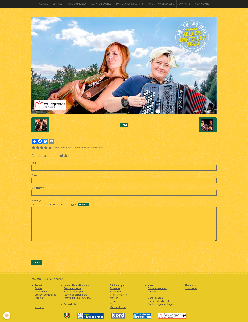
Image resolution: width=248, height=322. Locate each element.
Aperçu (83, 204)
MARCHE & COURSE (101, 4)
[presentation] (55, 250)
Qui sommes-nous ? (157, 288)
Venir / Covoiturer (118, 294)
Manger (114, 298)
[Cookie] (6, 315)
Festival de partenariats (75, 294)
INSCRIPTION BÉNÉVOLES (161, 4)
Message (36, 200)
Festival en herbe (72, 288)
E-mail (34, 175)
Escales (38, 288)
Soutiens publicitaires (45, 294)
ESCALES (57, 4)
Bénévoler (115, 288)
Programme (41, 291)
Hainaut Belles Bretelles (159, 301)
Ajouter (37, 262)
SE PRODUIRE (202, 4)
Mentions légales (39, 308)
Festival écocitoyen (73, 291)
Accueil (38, 285)
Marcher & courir (118, 307)
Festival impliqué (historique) (78, 298)
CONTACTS (184, 4)
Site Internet (37, 188)
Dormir (113, 301)
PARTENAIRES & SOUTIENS (129, 4)
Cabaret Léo (70, 304)
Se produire (115, 291)
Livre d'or (39, 298)
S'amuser (115, 304)
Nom (34, 162)
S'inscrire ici (191, 288)
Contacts (152, 291)
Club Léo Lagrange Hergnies (161, 304)
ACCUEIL (43, 4)
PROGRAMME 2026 (77, 4)
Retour (124, 125)
